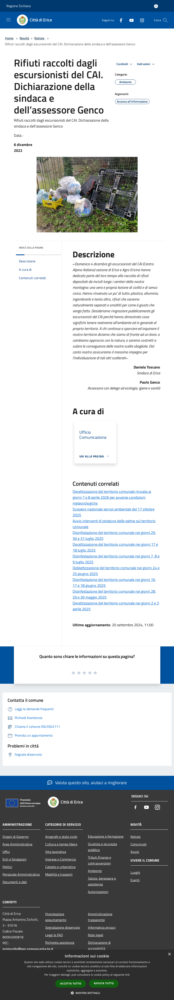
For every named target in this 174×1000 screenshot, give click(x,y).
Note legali (95, 935)
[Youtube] (130, 20)
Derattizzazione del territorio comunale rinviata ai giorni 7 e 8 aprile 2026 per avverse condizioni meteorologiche (112, 497)
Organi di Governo (15, 836)
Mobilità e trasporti (59, 874)
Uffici (6, 851)
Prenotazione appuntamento (55, 916)
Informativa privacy (102, 927)
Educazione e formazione (106, 836)
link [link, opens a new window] (127, 975)
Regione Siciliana (18, 5)
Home (9, 38)
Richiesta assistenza (59, 942)
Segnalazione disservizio (62, 927)
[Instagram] (140, 20)
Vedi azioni (146, 64)
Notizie (39, 38)
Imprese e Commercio (60, 859)
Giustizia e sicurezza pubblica (102, 846)
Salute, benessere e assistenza (102, 881)
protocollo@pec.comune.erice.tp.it (28, 948)
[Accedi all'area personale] (156, 6)
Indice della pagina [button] (31, 248)
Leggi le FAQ (54, 935)
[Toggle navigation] (8, 19)
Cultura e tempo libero (61, 844)
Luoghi (135, 872)
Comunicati (138, 844)
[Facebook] (119, 20)
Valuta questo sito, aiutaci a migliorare (87, 782)
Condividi (125, 64)
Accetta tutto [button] (70, 983)
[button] (87, 993)
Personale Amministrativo (21, 874)
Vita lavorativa (55, 851)
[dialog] (87, 975)
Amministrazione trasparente (100, 916)
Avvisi (134, 851)
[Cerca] (165, 20)
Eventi (135, 880)
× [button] (169, 954)
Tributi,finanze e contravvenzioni (99, 860)
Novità (24, 38)
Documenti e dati (15, 881)
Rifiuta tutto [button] (104, 983)
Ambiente (95, 870)
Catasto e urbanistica (60, 866)
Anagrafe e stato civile (61, 836)
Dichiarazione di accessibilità (99, 945)
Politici (7, 866)
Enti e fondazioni (15, 859)
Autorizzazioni (98, 891)
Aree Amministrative (17, 844)
